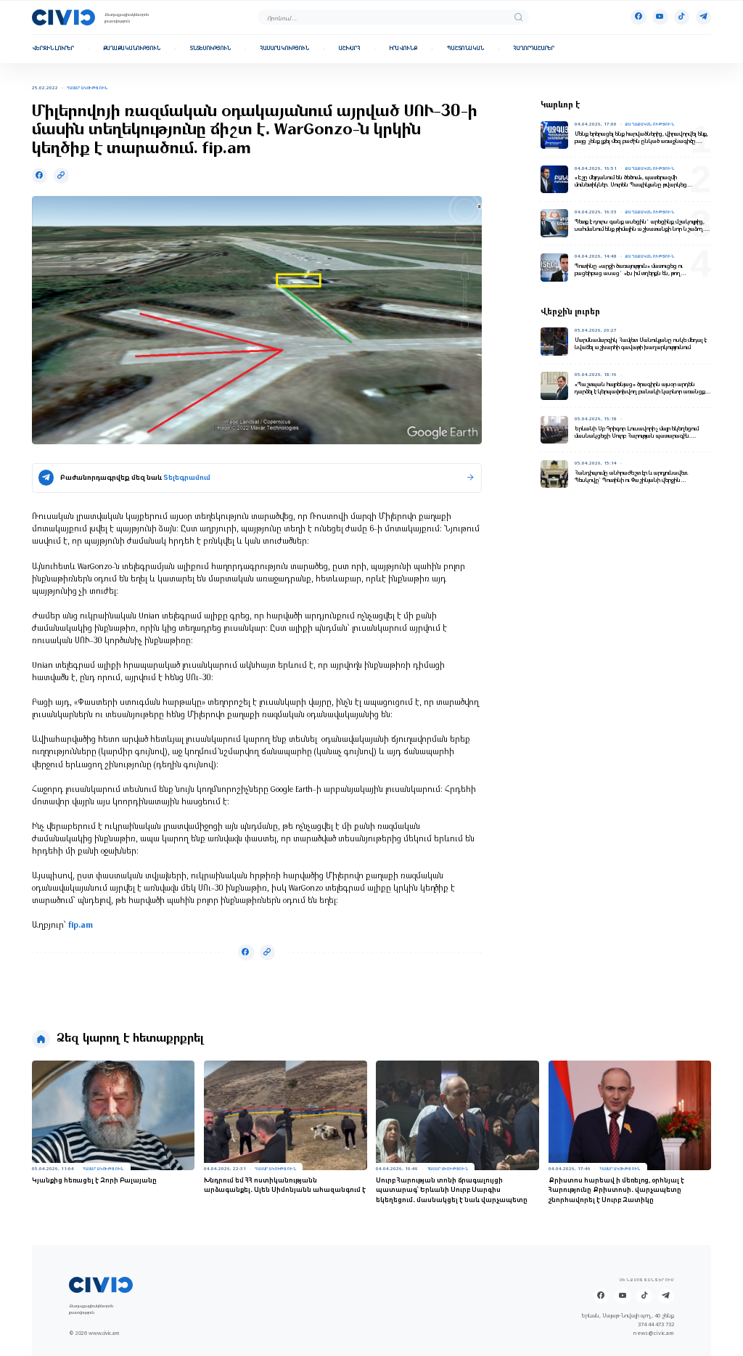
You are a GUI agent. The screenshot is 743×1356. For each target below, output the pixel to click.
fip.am (80, 926)
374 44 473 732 (656, 1324)
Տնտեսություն (210, 48)
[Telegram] (703, 17)
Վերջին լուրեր (53, 48)
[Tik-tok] (681, 17)
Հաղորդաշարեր (533, 48)
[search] (518, 17)
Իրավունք (403, 48)
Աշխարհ (350, 48)
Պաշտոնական (465, 48)
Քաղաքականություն (131, 48)
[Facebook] (638, 17)
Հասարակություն (284, 48)
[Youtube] (660, 17)
